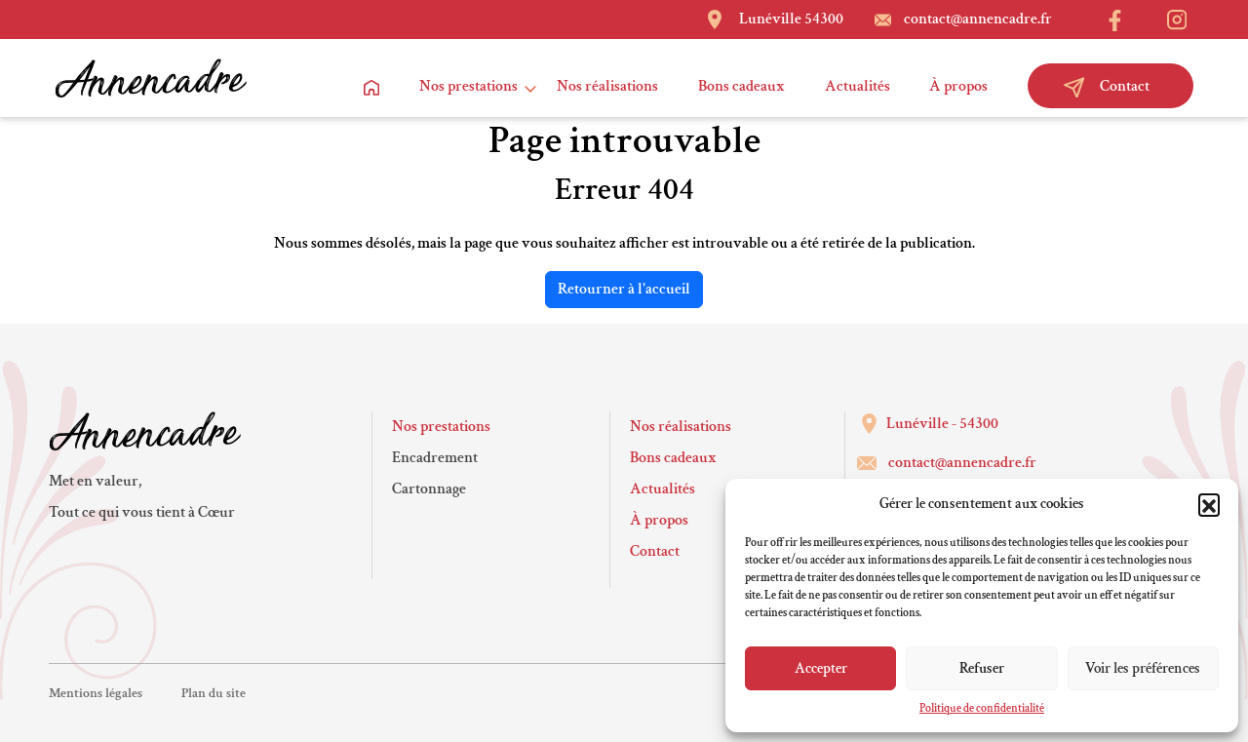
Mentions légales (95, 693)
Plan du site (213, 693)
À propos (958, 86)
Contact (1107, 87)
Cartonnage (429, 489)
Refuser (981, 668)
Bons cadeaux (741, 86)
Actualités (857, 86)
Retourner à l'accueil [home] (624, 289)
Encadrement (435, 458)
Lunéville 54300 (791, 19)
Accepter (821, 668)
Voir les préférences (1142, 668)
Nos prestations (468, 86)
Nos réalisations (608, 86)
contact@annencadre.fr (978, 19)
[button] (1209, 504)
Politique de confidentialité (981, 708)
